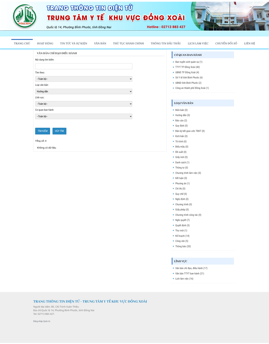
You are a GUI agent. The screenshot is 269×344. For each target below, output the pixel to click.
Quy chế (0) (181, 193)
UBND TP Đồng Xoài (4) (187, 72)
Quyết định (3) (182, 225)
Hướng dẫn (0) (182, 115)
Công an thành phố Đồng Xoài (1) (192, 88)
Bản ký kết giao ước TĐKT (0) (190, 131)
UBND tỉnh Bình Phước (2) (188, 82)
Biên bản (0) (181, 110)
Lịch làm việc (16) (184, 278)
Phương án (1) (182, 183)
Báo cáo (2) (181, 120)
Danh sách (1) (182, 162)
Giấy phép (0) (182, 209)
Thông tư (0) (181, 167)
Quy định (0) (181, 125)
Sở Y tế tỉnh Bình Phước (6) (189, 77)
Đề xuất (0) (180, 152)
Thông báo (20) (183, 246)
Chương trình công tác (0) (188, 214)
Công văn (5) (181, 241)
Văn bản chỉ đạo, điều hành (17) (191, 268)
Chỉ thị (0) (180, 188)
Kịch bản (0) (181, 136)
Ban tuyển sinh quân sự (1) (188, 61)
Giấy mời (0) (181, 157)
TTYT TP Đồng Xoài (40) (187, 67)
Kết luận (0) (181, 178)
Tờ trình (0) (180, 141)
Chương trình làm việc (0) (188, 172)
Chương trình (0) (183, 204)
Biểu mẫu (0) (181, 146)
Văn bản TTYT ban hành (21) (189, 273)
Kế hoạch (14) (182, 235)
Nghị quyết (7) (182, 220)
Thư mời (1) (181, 230)
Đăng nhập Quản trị (41, 321)
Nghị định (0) (182, 199)
